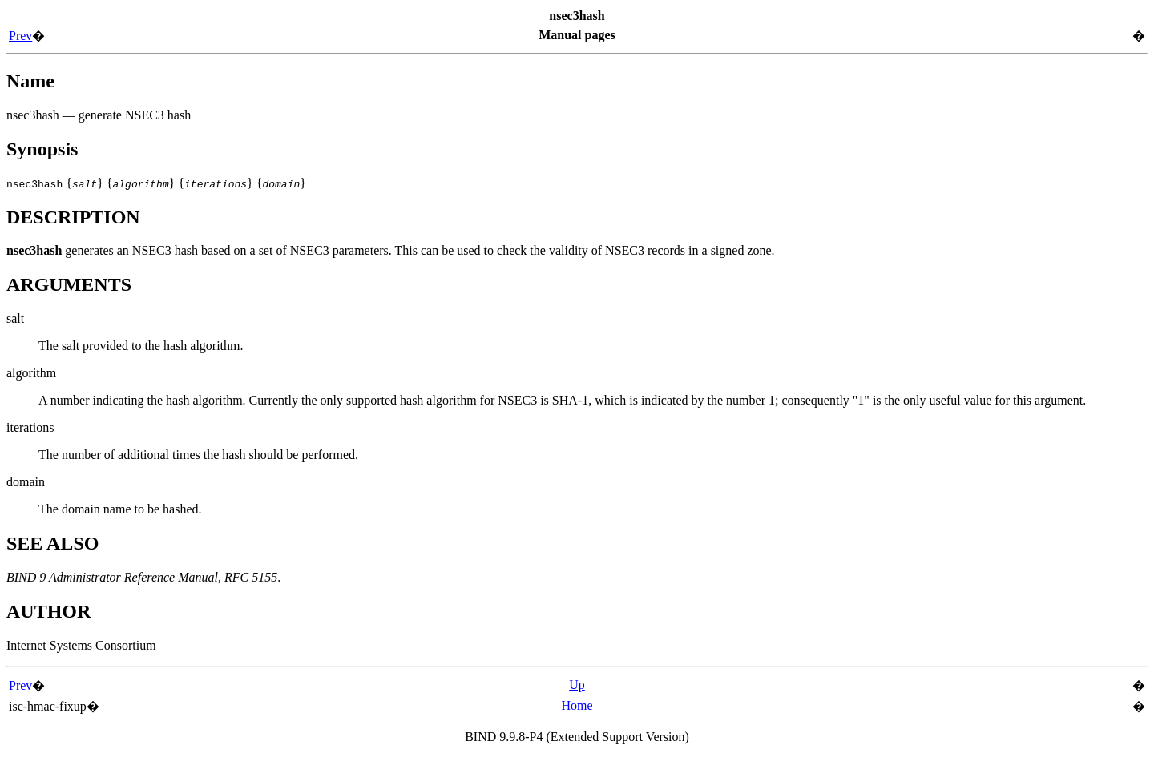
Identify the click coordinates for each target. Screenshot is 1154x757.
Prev (20, 35)
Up (577, 684)
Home (576, 705)
